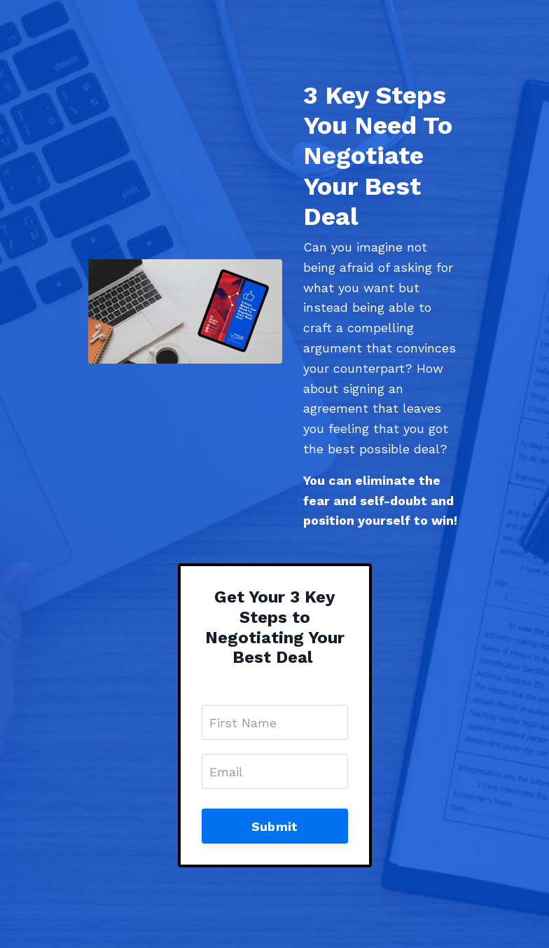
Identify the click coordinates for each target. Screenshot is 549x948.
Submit (274, 826)
